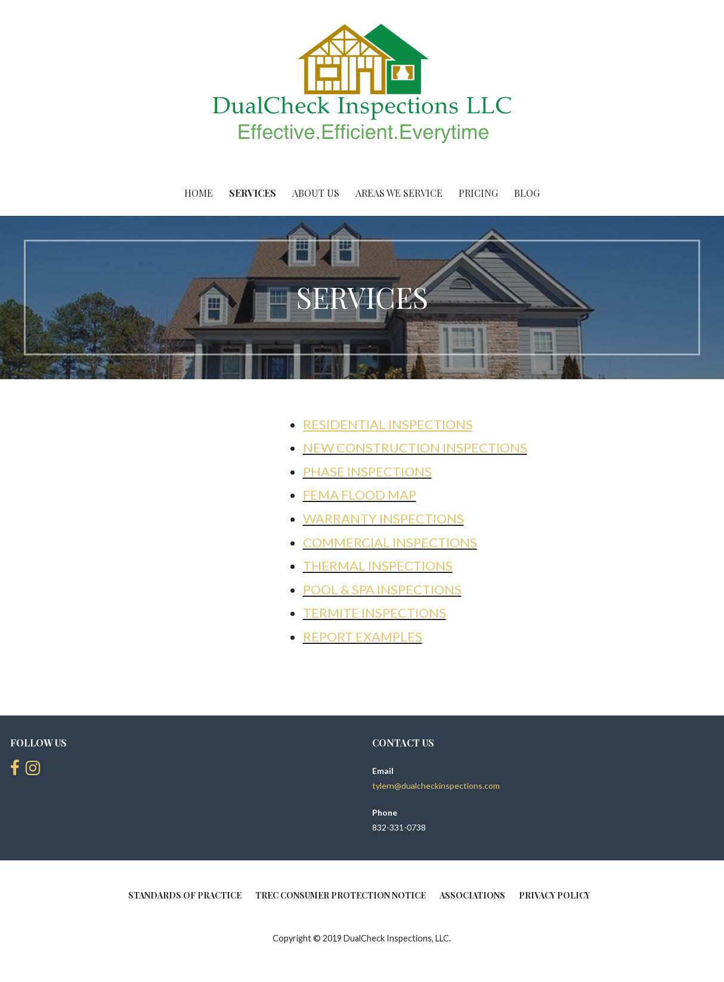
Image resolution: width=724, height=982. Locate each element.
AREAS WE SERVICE (399, 193)
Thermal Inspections (378, 565)
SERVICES (252, 193)
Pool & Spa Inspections (382, 589)
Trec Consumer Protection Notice (340, 895)
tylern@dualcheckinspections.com (436, 785)
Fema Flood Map (359, 495)
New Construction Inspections (415, 447)
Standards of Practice (185, 895)
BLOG (527, 193)
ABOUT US (315, 193)
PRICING (478, 193)
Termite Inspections (374, 613)
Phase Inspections (367, 471)
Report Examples (362, 636)
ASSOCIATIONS (472, 895)
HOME (198, 193)
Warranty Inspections (383, 518)
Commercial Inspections (390, 542)
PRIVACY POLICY (554, 895)
